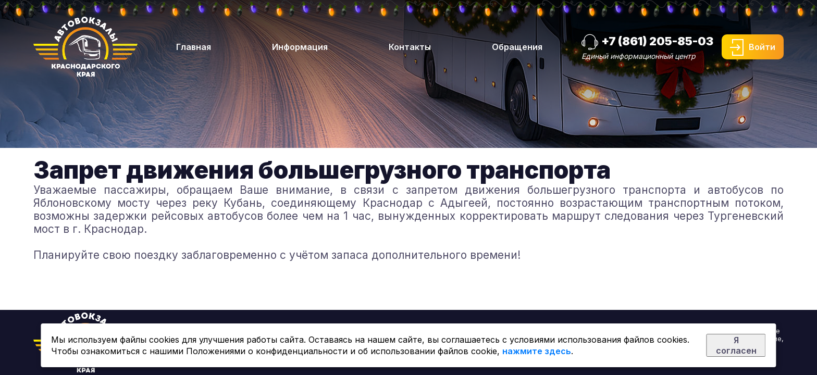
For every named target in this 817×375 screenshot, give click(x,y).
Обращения (517, 47)
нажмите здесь (536, 351)
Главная (193, 47)
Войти (762, 47)
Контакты (410, 47)
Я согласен (736, 345)
